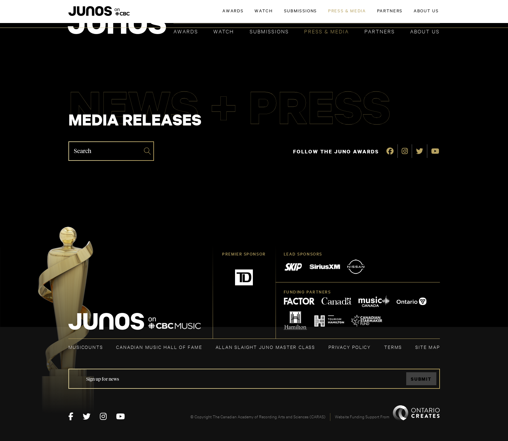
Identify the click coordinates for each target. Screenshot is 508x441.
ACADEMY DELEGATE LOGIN (409, 15)
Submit (421, 379)
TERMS (393, 347)
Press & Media (326, 31)
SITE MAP (427, 347)
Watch (223, 31)
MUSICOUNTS (85, 347)
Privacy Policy (349, 347)
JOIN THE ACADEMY (349, 15)
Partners (379, 31)
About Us (425, 31)
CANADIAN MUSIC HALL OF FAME (159, 347)
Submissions (269, 31)
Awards (185, 31)
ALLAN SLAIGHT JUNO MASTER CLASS (265, 347)
